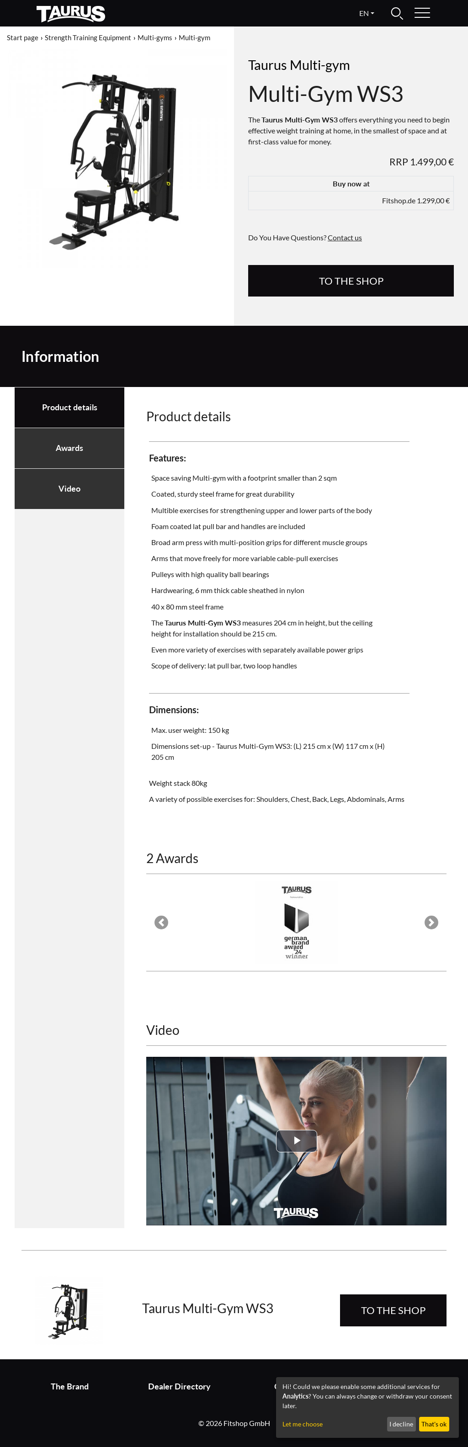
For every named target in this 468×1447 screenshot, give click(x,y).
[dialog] (367, 1407)
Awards (69, 448)
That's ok (434, 1424)
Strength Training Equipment (88, 37)
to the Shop (351, 281)
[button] (161, 922)
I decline (401, 1424)
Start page (22, 37)
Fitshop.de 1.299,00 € (416, 200)
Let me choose (302, 1424)
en (364, 13)
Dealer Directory (179, 1386)
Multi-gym (194, 37)
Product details (69, 407)
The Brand (70, 1386)
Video (69, 488)
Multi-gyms (155, 37)
